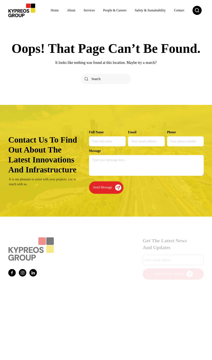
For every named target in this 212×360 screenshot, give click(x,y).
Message (95, 151)
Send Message (107, 187)
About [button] (71, 10)
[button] (197, 10)
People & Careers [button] (114, 10)
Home (55, 10)
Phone (171, 132)
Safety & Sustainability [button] (150, 10)
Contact (179, 10)
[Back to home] (21, 10)
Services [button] (89, 10)
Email (132, 132)
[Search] (106, 79)
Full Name (96, 132)
